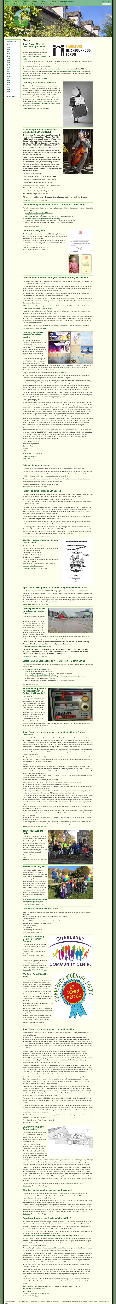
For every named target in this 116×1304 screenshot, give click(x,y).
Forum (43, 1)
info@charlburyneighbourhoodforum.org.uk (64, 71)
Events (25, 1)
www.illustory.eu (60, 373)
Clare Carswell (27, 461)
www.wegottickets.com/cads (33, 566)
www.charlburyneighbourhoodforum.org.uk (38, 308)
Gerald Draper (26, 1214)
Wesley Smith (26, 486)
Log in (104, 1)
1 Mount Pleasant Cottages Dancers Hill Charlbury (42, 219)
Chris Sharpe (26, 78)
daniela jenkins (27, 970)
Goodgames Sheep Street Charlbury (37, 669)
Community (63, 1)
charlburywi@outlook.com (44, 103)
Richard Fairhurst (27, 536)
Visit (6, 4)
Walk (15, 4)
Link (45, 78)
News (15, 1)
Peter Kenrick (26, 826)
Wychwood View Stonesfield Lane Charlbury (40, 675)
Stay (33, 4)
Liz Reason (26, 728)
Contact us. (91, 1301)
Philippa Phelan (27, 604)
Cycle (24, 4)
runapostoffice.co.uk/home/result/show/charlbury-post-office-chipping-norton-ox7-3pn (53, 1235)
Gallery (43, 4)
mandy (25, 932)
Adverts (34, 1)
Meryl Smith (26, 328)
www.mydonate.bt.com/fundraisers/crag (37, 646)
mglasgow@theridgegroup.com (72, 1183)
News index (11, 42)
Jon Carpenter (27, 200)
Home (7, 1)
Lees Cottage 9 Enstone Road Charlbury (39, 213)
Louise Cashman (27, 108)
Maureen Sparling (27, 249)
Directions (53, 4)
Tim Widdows (26, 568)
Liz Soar (25, 904)
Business (53, 1)
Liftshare (71, 1)
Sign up (109, 1)
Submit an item (10, 96)
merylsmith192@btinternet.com (34, 1288)
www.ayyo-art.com (29, 456)
